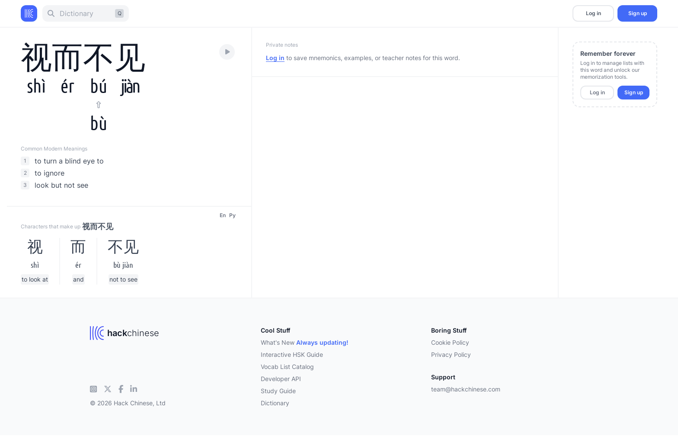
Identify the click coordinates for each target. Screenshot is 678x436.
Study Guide (278, 390)
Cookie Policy (450, 342)
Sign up (637, 13)
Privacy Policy (451, 354)
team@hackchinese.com (465, 389)
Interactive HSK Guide (292, 354)
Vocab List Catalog (287, 366)
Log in (593, 13)
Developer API (281, 378)
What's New (305, 342)
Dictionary (275, 403)
